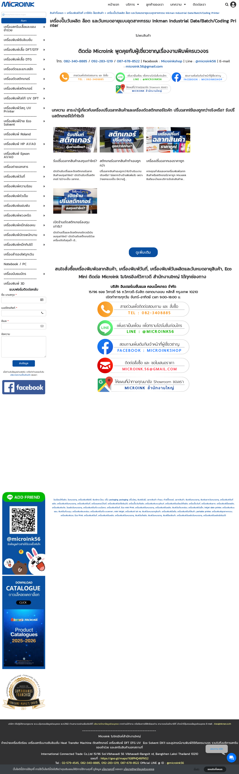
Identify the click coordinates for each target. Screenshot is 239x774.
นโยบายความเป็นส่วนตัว (20, 374)
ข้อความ (5, 334)
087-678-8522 (128, 61)
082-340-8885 (75, 61)
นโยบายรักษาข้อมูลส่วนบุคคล (139, 769)
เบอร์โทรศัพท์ (9, 308)
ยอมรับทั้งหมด (215, 769)
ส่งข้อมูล (23, 363)
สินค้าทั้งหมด (56, 13)
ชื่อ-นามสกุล (9, 295)
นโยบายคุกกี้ (108, 769)
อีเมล (5, 321)
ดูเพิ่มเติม (143, 252)
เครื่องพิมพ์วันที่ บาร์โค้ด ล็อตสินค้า (85, 13)
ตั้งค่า (196, 769)
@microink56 (205, 61)
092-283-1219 (102, 61)
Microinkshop (171, 61)
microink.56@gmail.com (144, 66)
